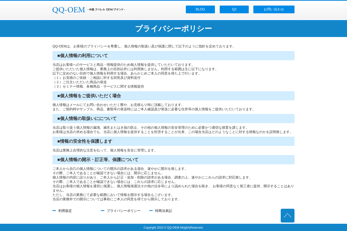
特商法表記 (163, 211)
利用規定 (65, 211)
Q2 (234, 9)
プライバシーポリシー (124, 211)
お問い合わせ (274, 9)
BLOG (200, 9)
